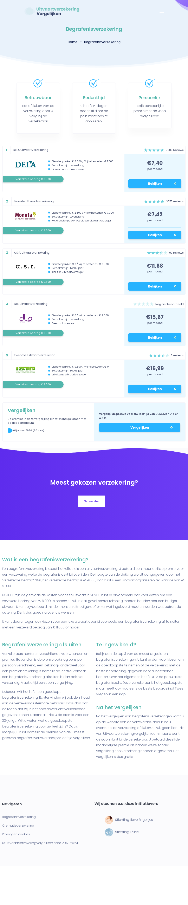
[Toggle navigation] (161, 13)
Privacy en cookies (16, 834)
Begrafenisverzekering (19, 817)
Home (72, 42)
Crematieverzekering (18, 825)
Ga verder (91, 501)
